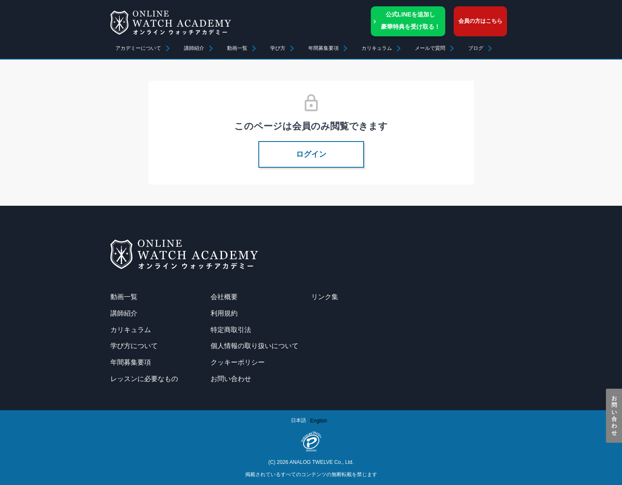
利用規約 (224, 313)
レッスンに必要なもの (144, 378)
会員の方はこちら (480, 21)
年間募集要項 (323, 48)
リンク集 (324, 296)
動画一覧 (237, 48)
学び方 (277, 48)
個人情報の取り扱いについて (255, 345)
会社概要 (224, 296)
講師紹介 (194, 48)
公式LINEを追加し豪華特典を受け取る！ (410, 20)
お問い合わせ (614, 415)
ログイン (311, 154)
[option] (319, 420)
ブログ (475, 48)
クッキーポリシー (238, 362)
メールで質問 (430, 48)
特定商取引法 (231, 329)
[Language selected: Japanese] (311, 420)
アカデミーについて (138, 48)
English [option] (318, 421)
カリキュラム (130, 329)
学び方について (134, 345)
